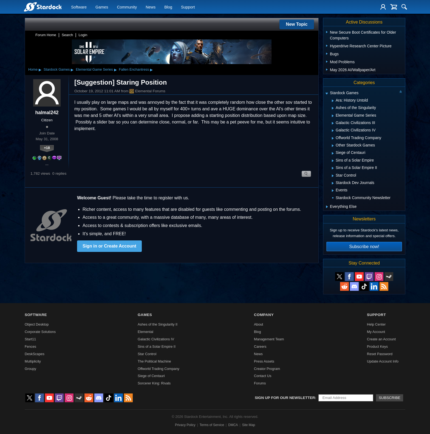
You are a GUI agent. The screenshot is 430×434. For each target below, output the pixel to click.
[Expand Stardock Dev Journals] (333, 183)
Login (82, 35)
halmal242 (46, 112)
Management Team (269, 339)
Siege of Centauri (151, 376)
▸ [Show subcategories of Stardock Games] (72, 70)
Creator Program (267, 369)
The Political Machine (154, 361)
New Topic (297, 24)
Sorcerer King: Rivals (154, 383)
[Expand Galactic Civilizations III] (333, 123)
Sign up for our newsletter (285, 398)
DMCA (233, 425)
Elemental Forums (147, 91)
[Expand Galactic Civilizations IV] (333, 130)
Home (33, 69)
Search (67, 35)
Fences (30, 346)
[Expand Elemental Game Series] (333, 115)
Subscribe (389, 398)
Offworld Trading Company (158, 369)
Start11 (30, 339)
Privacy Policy (185, 425)
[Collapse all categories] (400, 91)
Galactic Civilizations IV (156, 339)
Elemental (145, 332)
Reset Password (379, 354)
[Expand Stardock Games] (326, 93)
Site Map (248, 425)
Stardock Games (57, 69)
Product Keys (377, 346)
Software (79, 7)
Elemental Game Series (94, 69)
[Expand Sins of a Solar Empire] (333, 160)
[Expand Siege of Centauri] (333, 153)
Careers (260, 346)
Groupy (30, 369)
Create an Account (381, 339)
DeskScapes (34, 354)
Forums (260, 383)
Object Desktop (37, 324)
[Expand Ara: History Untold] (333, 100)
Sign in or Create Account (109, 246)
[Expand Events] (333, 190)
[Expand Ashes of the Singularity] (333, 108)
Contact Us (262, 376)
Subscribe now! (364, 246)
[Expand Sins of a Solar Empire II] (333, 168)
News (150, 7)
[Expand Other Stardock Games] (333, 145)
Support (188, 7)
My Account (376, 332)
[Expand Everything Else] (327, 206)
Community (127, 7)
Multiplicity (33, 361)
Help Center (376, 324)
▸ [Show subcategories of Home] (40, 70)
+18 (47, 148)
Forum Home (45, 35)
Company (264, 315)
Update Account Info (382, 361)
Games (101, 7)
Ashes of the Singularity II (157, 324)
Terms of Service (212, 425)
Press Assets (264, 361)
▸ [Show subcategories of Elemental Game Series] (115, 70)
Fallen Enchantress (134, 69)
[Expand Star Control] (333, 175)
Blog (168, 7)
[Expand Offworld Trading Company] (333, 138)
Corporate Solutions (40, 332)
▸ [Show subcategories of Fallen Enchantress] (151, 70)
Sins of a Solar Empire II (157, 346)
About (258, 324)
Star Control (147, 354)
